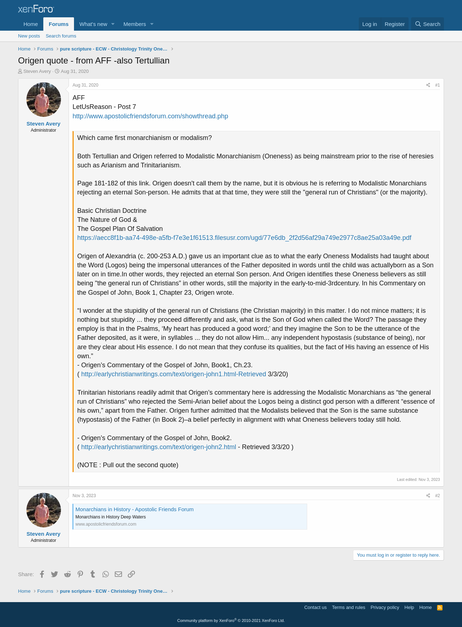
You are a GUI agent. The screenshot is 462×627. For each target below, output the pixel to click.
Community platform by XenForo (231, 620)
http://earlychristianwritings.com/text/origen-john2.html (158, 447)
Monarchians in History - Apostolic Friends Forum (134, 509)
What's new (93, 24)
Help (409, 607)
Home (30, 24)
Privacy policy (385, 607)
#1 (437, 85)
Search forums (61, 36)
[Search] (427, 24)
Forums (59, 24)
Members (134, 24)
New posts (29, 36)
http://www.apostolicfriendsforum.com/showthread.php (150, 116)
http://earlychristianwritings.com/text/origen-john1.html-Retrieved (173, 374)
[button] (113, 24)
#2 (437, 495)
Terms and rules (348, 607)
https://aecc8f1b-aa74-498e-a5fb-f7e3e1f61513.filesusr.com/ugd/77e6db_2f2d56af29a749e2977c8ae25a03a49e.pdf (244, 237)
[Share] (428, 85)
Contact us (315, 607)
